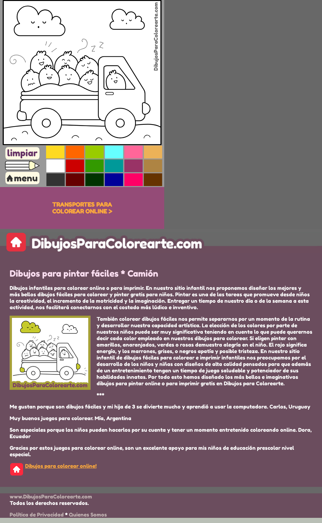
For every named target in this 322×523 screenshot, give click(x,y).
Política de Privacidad (37, 514)
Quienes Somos (88, 514)
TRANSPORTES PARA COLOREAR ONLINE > (82, 208)
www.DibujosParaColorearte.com (51, 496)
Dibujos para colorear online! (61, 466)
